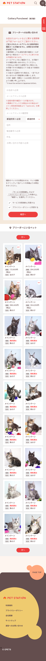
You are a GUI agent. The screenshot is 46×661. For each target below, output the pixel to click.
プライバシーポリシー (14, 611)
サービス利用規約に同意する (24, 203)
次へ (23, 237)
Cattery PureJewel (22, 18)
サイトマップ (11, 621)
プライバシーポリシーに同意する (25, 207)
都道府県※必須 (13, 119)
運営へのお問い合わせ (14, 626)
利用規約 (9, 605)
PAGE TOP (37, 572)
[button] (1, 648)
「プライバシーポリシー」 (18, 195)
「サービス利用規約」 (20, 192)
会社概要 (9, 616)
